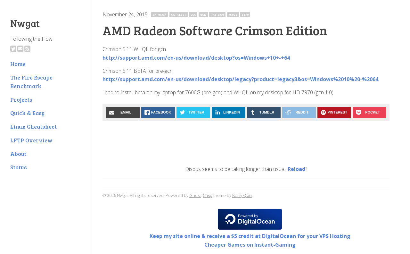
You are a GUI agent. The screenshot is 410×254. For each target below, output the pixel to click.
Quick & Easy (27, 113)
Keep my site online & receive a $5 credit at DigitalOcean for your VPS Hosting (250, 236)
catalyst (178, 14)
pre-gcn (217, 14)
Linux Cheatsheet (33, 126)
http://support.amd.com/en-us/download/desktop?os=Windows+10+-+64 (196, 57)
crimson (160, 14)
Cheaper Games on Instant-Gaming (250, 244)
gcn (203, 14)
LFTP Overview (31, 140)
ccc (193, 14)
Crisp (207, 195)
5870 (245, 14)
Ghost (195, 195)
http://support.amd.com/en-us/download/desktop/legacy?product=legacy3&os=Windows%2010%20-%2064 (240, 79)
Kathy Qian (242, 195)
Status (18, 167)
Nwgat (25, 23)
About (18, 153)
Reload (296, 169)
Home (18, 64)
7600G (232, 14)
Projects (21, 99)
